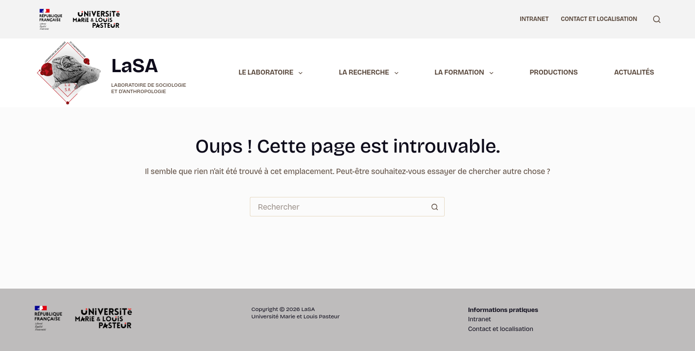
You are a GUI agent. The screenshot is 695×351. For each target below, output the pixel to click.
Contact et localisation (599, 19)
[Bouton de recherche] (435, 206)
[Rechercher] (656, 19)
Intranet (534, 19)
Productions (554, 72)
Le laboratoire (272, 73)
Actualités (634, 72)
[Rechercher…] (337, 206)
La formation (465, 73)
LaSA (134, 66)
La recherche (370, 73)
